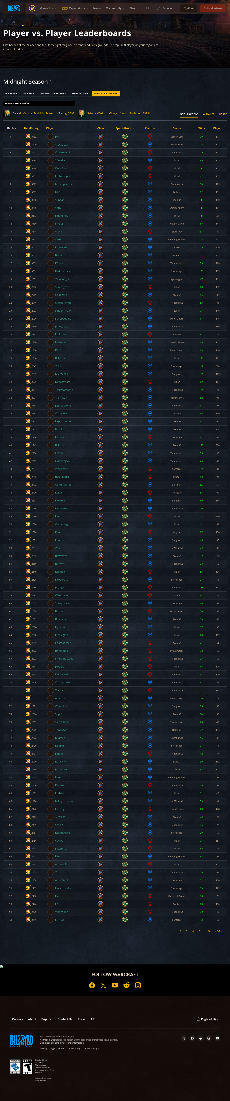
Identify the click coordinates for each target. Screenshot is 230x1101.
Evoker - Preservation (17, 103)
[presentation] (14, 8)
